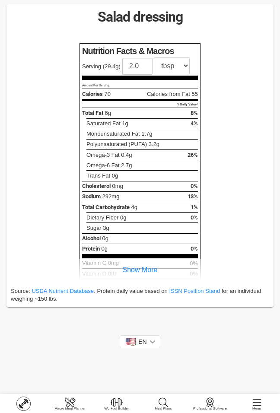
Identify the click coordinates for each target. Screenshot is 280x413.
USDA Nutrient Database (63, 291)
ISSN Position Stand (194, 291)
